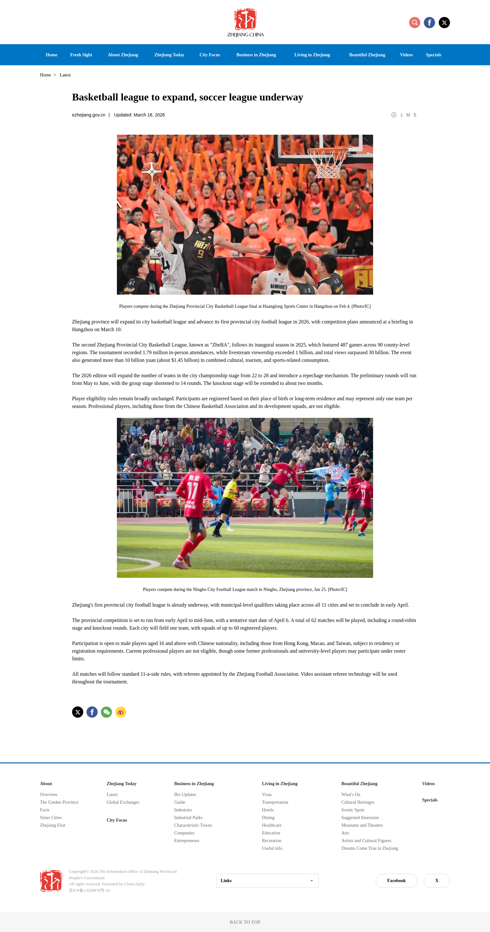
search (415, 22)
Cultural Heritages (357, 802)
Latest (112, 794)
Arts (345, 833)
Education (271, 833)
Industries (183, 810)
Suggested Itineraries (360, 817)
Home (45, 75)
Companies (184, 833)
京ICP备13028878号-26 (89, 890)
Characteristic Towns (193, 825)
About (46, 783)
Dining (268, 817)
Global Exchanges (123, 802)
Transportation (275, 802)
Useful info (272, 848)
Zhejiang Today (122, 783)
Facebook (396, 880)
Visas (267, 794)
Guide (179, 802)
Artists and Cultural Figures (366, 840)
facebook (429, 22)
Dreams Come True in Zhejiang (369, 848)
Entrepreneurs (187, 840)
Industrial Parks (188, 817)
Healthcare (272, 825)
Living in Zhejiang (280, 783)
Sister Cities (51, 817)
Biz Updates (185, 794)
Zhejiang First (52, 825)
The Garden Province (59, 802)
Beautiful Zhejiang (359, 783)
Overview (49, 794)
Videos (428, 783)
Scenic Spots (352, 810)
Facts (45, 810)
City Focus (117, 820)
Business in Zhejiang (194, 783)
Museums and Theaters (362, 825)
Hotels (268, 810)
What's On (350, 794)
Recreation (272, 840)
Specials (429, 800)
